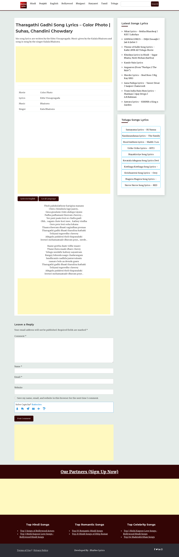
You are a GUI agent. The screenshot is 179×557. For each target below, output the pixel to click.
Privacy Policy (41, 550)
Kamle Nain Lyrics (133, 62)
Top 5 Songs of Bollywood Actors (37, 530)
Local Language (48, 199)
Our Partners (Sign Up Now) (89, 471)
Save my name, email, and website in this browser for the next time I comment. (58, 398)
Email (18, 377)
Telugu (114, 3)
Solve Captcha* (29, 404)
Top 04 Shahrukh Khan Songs (139, 537)
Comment (20, 336)
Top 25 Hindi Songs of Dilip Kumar (90, 534)
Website (18, 387)
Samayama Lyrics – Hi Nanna (141, 129)
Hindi (33, 3)
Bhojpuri (80, 3)
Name (18, 366)
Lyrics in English (27, 199)
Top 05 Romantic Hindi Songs (87, 530)
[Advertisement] (64, 64)
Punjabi (43, 3)
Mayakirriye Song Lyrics (141, 154)
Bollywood (67, 3)
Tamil (104, 3)
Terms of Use (24, 550)
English (54, 3)
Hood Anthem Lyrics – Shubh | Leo (141, 142)
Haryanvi (93, 3)
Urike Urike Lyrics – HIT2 (141, 148)
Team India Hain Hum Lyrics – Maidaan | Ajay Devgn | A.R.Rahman (140, 94)
